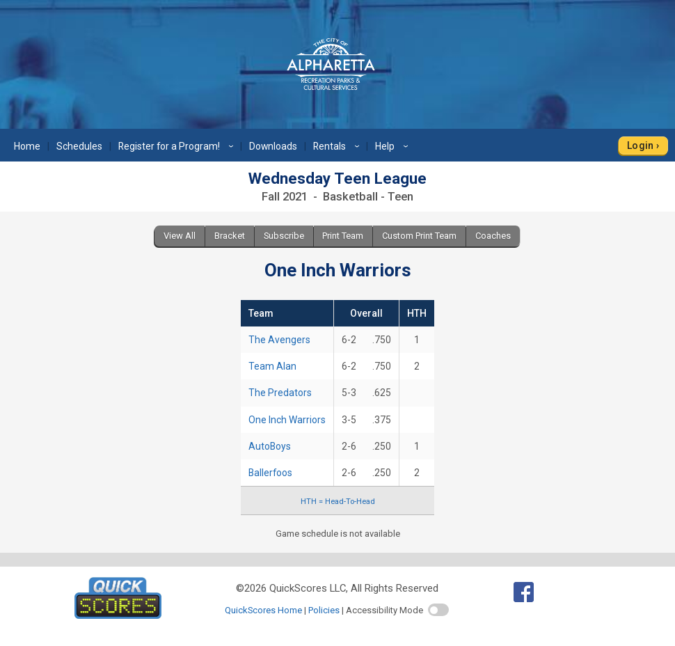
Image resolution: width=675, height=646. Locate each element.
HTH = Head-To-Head (338, 501)
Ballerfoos (270, 472)
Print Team (342, 235)
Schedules (79, 146)
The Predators (280, 392)
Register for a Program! (177, 146)
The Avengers (279, 339)
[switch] (438, 610)
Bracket (229, 235)
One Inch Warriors (287, 419)
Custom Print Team (419, 235)
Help (393, 146)
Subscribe (284, 235)
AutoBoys (269, 446)
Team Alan (272, 366)
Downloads (273, 146)
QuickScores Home (263, 610)
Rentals (338, 146)
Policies (324, 610)
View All (180, 235)
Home (27, 146)
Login (640, 145)
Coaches (493, 235)
